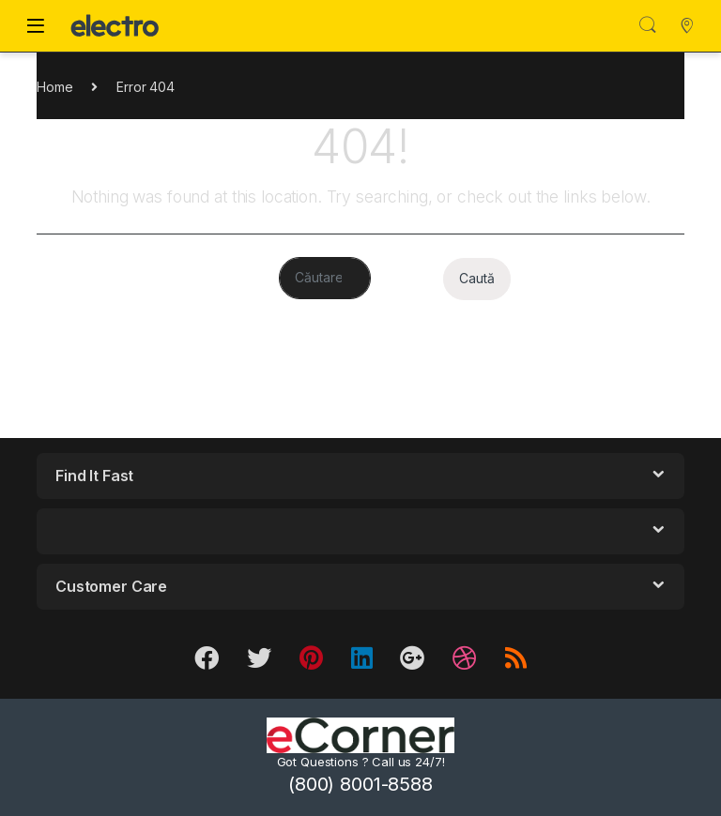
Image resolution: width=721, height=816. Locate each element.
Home (54, 87)
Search (647, 25)
